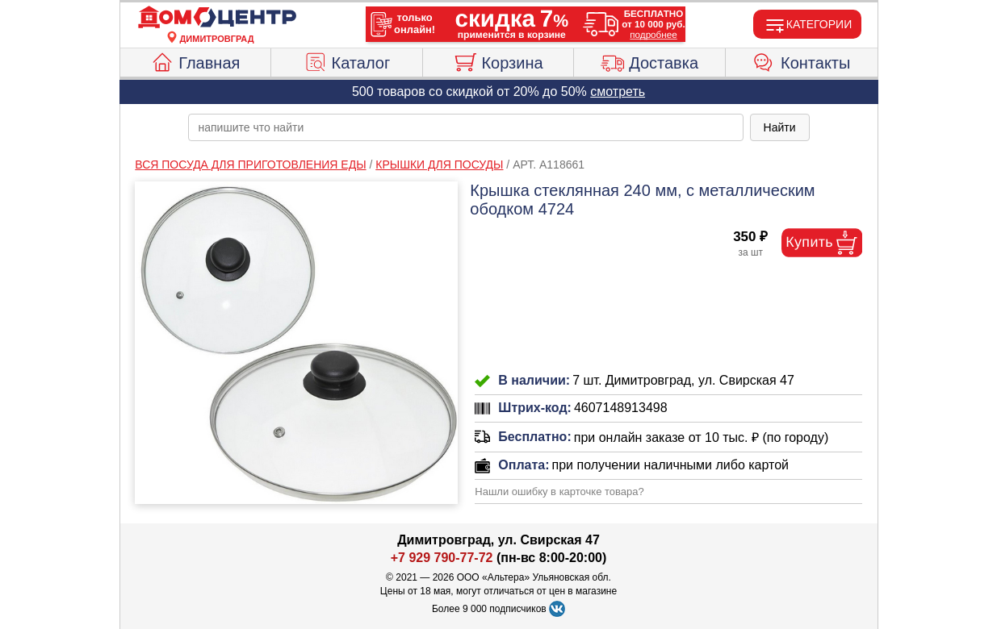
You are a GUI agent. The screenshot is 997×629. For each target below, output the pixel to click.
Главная (195, 60)
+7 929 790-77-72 (442, 557)
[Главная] (217, 18)
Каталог (347, 60)
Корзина (497, 60)
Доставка (649, 60)
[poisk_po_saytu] (466, 127)
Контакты (801, 60)
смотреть (617, 91)
